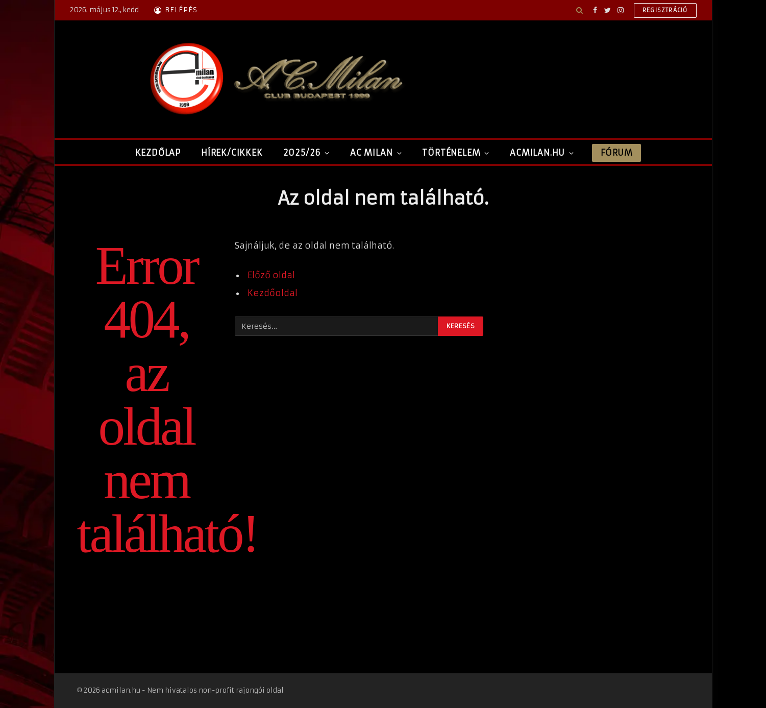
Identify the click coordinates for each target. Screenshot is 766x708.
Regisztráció (665, 10)
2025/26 (302, 153)
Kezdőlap (158, 153)
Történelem (451, 153)
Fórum (616, 153)
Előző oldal (271, 275)
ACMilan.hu (537, 153)
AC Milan (371, 153)
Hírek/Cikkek (232, 153)
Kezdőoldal (273, 293)
